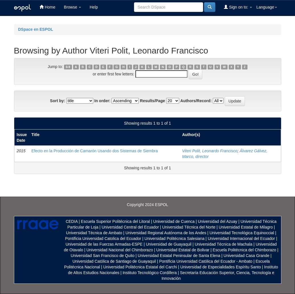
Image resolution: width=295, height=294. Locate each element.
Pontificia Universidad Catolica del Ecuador (103, 238)
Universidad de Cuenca (174, 221)
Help (94, 7)
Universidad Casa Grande (247, 255)
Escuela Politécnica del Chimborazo (244, 250)
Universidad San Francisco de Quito (103, 255)
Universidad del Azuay (218, 221)
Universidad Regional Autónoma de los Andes (165, 233)
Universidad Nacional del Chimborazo (119, 250)
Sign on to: (238, 7)
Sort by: (57, 100)
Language (266, 7)
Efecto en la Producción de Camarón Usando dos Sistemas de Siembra (94, 151)
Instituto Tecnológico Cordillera (150, 272)
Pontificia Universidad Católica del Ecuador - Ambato (205, 261)
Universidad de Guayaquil (168, 244)
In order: (102, 100)
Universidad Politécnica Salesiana (175, 238)
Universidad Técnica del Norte (188, 227)
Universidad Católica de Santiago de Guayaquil (114, 261)
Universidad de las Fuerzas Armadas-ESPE (104, 244)
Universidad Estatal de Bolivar (182, 250)
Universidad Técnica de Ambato (94, 233)
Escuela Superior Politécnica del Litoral (115, 221)
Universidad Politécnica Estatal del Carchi (140, 267)
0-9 (68, 67)
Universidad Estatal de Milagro (246, 227)
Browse (72, 7)
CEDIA (72, 221)
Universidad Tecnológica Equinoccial (241, 233)
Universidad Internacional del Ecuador (241, 238)
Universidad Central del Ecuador (130, 227)
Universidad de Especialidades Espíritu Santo (220, 267)
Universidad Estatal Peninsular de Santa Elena (179, 255)
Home (47, 7)
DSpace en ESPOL (35, 29)
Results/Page (152, 100)
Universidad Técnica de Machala (223, 244)
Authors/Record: (196, 100)
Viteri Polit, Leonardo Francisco (209, 151)
